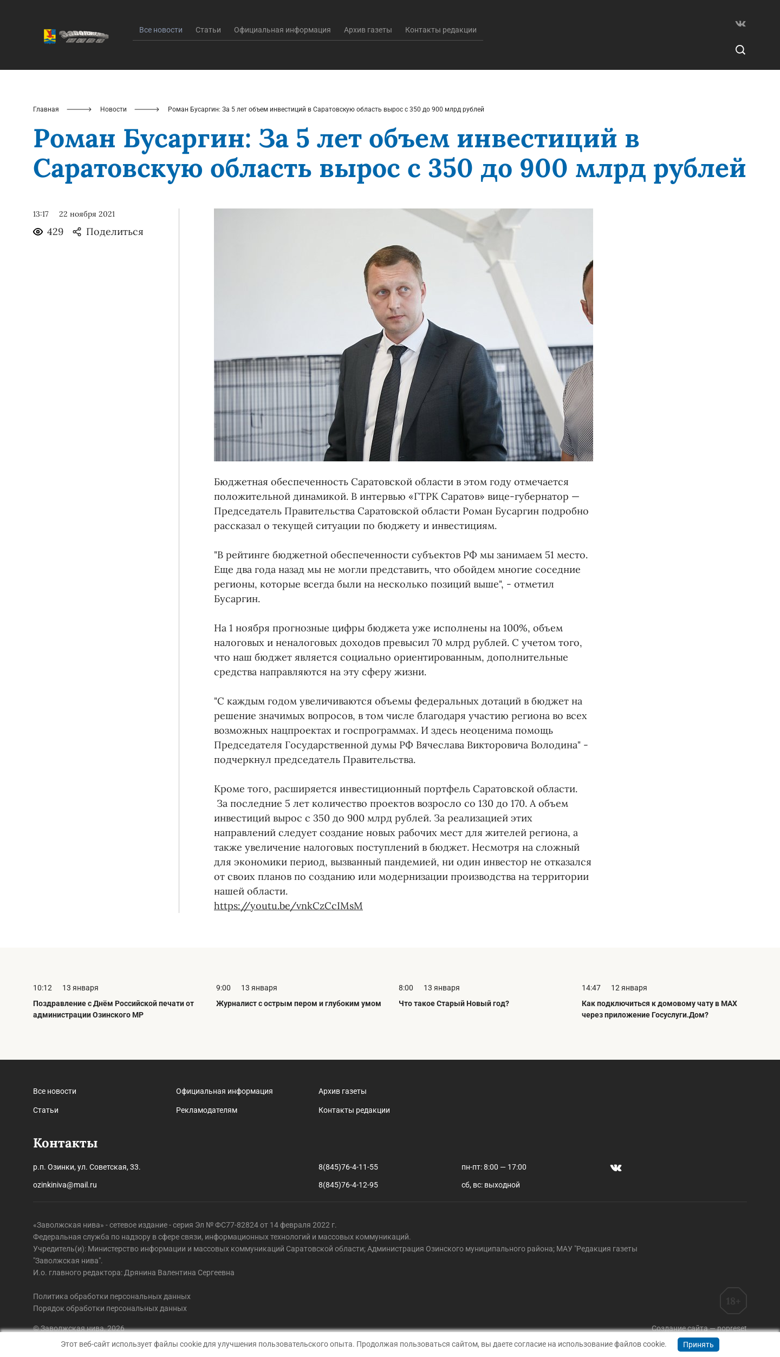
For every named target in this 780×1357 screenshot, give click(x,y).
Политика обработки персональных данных (112, 1296)
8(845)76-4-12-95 (348, 1184)
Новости (113, 109)
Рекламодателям (206, 1110)
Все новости (54, 1091)
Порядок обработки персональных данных (110, 1308)
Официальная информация (282, 29)
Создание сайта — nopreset (699, 1328)
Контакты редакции (441, 29)
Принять (698, 1344)
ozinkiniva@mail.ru (65, 1184)
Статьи (208, 29)
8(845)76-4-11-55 (348, 1167)
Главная (46, 109)
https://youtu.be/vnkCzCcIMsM (288, 905)
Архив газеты (368, 29)
